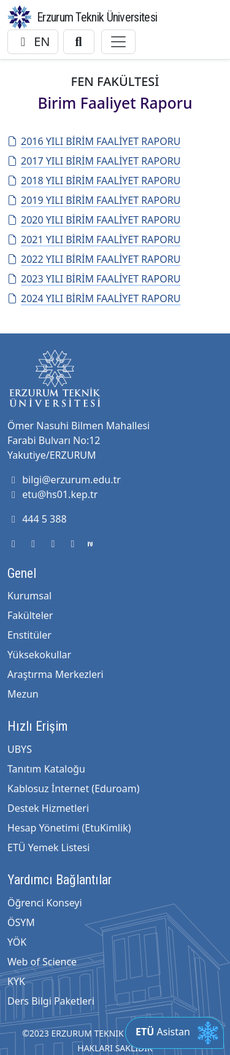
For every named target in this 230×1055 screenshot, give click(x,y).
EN (32, 41)
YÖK (16, 942)
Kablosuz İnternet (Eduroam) (73, 788)
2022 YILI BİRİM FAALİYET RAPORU (93, 259)
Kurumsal (29, 595)
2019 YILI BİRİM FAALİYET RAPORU (93, 200)
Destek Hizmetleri (48, 808)
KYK (16, 981)
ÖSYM (21, 922)
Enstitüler (29, 635)
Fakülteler (30, 615)
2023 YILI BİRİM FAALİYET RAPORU (93, 279)
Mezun (23, 694)
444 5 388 (37, 519)
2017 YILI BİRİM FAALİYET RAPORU (93, 161)
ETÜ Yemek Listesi (48, 847)
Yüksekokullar (39, 654)
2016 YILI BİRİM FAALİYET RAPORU (93, 141)
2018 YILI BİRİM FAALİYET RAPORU (93, 180)
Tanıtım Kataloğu (46, 769)
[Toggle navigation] (118, 41)
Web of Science (42, 961)
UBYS (19, 749)
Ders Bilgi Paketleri (50, 1001)
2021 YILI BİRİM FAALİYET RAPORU (93, 239)
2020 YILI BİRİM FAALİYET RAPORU (93, 220)
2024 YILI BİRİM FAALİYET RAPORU (93, 298)
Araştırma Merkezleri (55, 674)
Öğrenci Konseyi (44, 902)
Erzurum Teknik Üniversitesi (97, 17)
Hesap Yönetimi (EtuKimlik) (69, 828)
